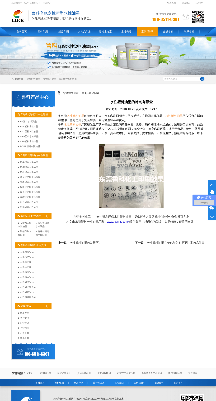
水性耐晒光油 (27, 292)
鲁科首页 (40, 382)
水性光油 (119, 382)
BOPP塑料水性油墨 (30, 146)
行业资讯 (24, 323)
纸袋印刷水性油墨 (29, 162)
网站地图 (171, 2)
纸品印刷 (78, 382)
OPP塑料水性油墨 (29, 136)
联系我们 (200, 2)
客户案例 (24, 318)
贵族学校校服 (84, 373)
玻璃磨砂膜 (45, 373)
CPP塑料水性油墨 (29, 141)
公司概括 (25, 306)
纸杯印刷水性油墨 (29, 167)
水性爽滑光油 (27, 252)
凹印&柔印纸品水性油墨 (34, 155)
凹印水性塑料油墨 (68, 79)
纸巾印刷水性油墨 (29, 172)
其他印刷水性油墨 (30, 216)
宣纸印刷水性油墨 (29, 182)
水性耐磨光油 (27, 282)
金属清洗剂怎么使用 (152, 373)
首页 (84, 93)
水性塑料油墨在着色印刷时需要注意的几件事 (176, 242)
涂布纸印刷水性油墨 (30, 197)
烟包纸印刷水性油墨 (30, 192)
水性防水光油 (27, 277)
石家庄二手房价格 (126, 373)
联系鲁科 (24, 338)
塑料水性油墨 (33, 79)
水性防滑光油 (27, 272)
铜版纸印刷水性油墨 (30, 187)
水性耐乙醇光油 (28, 287)
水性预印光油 (27, 257)
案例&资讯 (139, 382)
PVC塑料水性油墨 (29, 126)
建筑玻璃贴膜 (175, 373)
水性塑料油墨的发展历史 (86, 242)
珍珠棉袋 (192, 373)
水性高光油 (25, 262)
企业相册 (24, 328)
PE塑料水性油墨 (28, 121)
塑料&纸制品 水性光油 (33, 245)
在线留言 (185, 2)
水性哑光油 (25, 267)
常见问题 (94, 93)
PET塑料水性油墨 (29, 131)
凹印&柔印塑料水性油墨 (34, 114)
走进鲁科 (24, 333)
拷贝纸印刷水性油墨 (30, 177)
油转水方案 (98, 382)
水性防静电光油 (28, 297)
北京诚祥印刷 (104, 373)
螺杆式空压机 (64, 373)
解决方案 (24, 313)
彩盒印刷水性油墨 (29, 202)
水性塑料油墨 (49, 79)
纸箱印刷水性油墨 (29, 207)
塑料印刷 (59, 382)
